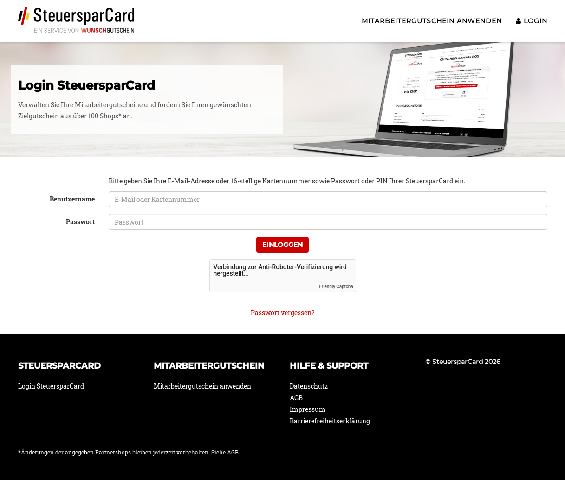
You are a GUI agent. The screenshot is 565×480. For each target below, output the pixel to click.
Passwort (80, 221)
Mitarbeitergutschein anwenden (432, 21)
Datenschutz (309, 386)
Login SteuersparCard (51, 386)
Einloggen (282, 244)
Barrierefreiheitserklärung (330, 420)
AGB (296, 397)
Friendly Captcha (336, 286)
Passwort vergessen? (283, 312)
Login (531, 21)
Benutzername (72, 199)
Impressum (307, 409)
